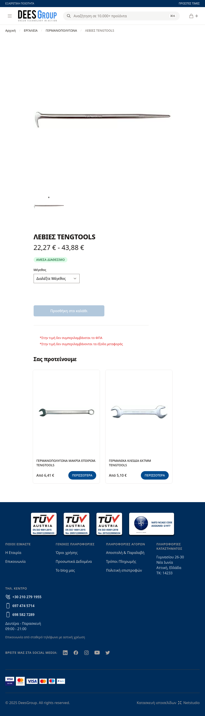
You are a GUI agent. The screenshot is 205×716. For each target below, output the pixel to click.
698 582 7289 (23, 614)
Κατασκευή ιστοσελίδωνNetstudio (168, 702)
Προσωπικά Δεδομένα (74, 561)
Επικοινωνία (15, 561)
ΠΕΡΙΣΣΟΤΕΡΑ (82, 475)
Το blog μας (65, 570)
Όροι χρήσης (67, 552)
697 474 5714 (23, 605)
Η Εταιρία (13, 552)
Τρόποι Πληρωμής (121, 561)
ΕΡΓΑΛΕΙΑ (31, 30)
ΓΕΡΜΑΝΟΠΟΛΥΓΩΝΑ (61, 30)
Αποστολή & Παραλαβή (125, 552)
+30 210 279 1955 (26, 596)
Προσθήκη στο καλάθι (68, 310)
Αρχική (10, 30)
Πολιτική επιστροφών (124, 570)
